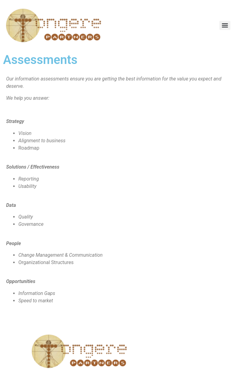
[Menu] (224, 25)
